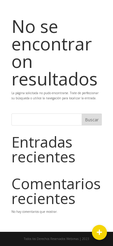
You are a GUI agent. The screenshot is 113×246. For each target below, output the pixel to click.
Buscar (92, 120)
